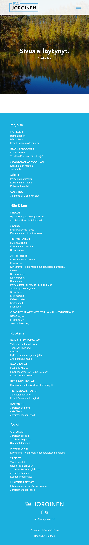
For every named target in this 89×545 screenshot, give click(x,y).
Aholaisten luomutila (21, 358)
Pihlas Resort (17, 139)
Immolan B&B (17, 152)
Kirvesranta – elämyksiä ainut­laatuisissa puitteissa (37, 266)
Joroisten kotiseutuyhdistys (25, 469)
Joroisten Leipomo (20, 407)
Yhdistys (35, 530)
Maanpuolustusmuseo (22, 229)
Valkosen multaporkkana (23, 344)
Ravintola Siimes (19, 368)
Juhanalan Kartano (20, 394)
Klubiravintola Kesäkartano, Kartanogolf (31, 385)
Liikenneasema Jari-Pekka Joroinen (29, 372)
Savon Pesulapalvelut (21, 465)
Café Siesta (16, 411)
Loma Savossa (50, 530)
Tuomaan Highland (20, 348)
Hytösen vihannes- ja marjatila (26, 355)
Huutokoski (16, 263)
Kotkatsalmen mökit (21, 182)
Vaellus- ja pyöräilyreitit (22, 288)
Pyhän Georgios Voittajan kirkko (27, 216)
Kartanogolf (16, 303)
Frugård (14, 351)
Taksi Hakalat (17, 462)
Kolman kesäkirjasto (21, 476)
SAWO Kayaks (17, 316)
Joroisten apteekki (20, 435)
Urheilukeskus (17, 274)
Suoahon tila (17, 250)
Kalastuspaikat (18, 299)
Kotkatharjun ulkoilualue (23, 259)
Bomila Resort (18, 135)
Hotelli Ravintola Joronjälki (24, 143)
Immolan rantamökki (21, 179)
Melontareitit (17, 295)
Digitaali (50, 536)
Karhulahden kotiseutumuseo (26, 233)
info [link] (44, 519)
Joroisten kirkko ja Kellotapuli (26, 220)
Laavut (14, 270)
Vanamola (15, 169)
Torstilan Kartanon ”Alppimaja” (27, 156)
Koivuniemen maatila (21, 165)
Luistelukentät (18, 277)
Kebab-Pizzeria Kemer (22, 375)
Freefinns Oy (17, 319)
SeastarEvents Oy (19, 323)
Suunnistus (16, 292)
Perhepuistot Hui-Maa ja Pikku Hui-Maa (31, 284)
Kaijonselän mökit (20, 186)
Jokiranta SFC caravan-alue (25, 195)
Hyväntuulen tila (19, 242)
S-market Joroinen (20, 443)
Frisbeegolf (16, 306)
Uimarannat (16, 281)
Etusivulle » (44, 58)
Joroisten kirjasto (19, 473)
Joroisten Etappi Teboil (22, 415)
